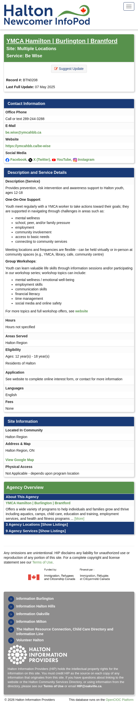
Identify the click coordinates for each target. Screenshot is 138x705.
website (81, 311)
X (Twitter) (41, 159)
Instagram (86, 159)
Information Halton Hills (35, 606)
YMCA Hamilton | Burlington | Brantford (62, 41)
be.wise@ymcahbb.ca (23, 132)
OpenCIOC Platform (120, 700)
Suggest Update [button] (68, 69)
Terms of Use (42, 562)
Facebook (18, 159)
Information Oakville (33, 614)
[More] (79, 519)
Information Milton (31, 622)
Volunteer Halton (30, 640)
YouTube (64, 159)
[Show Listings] (54, 524)
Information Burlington (35, 599)
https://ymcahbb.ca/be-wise (28, 146)
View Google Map (19, 460)
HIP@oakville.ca (89, 686)
